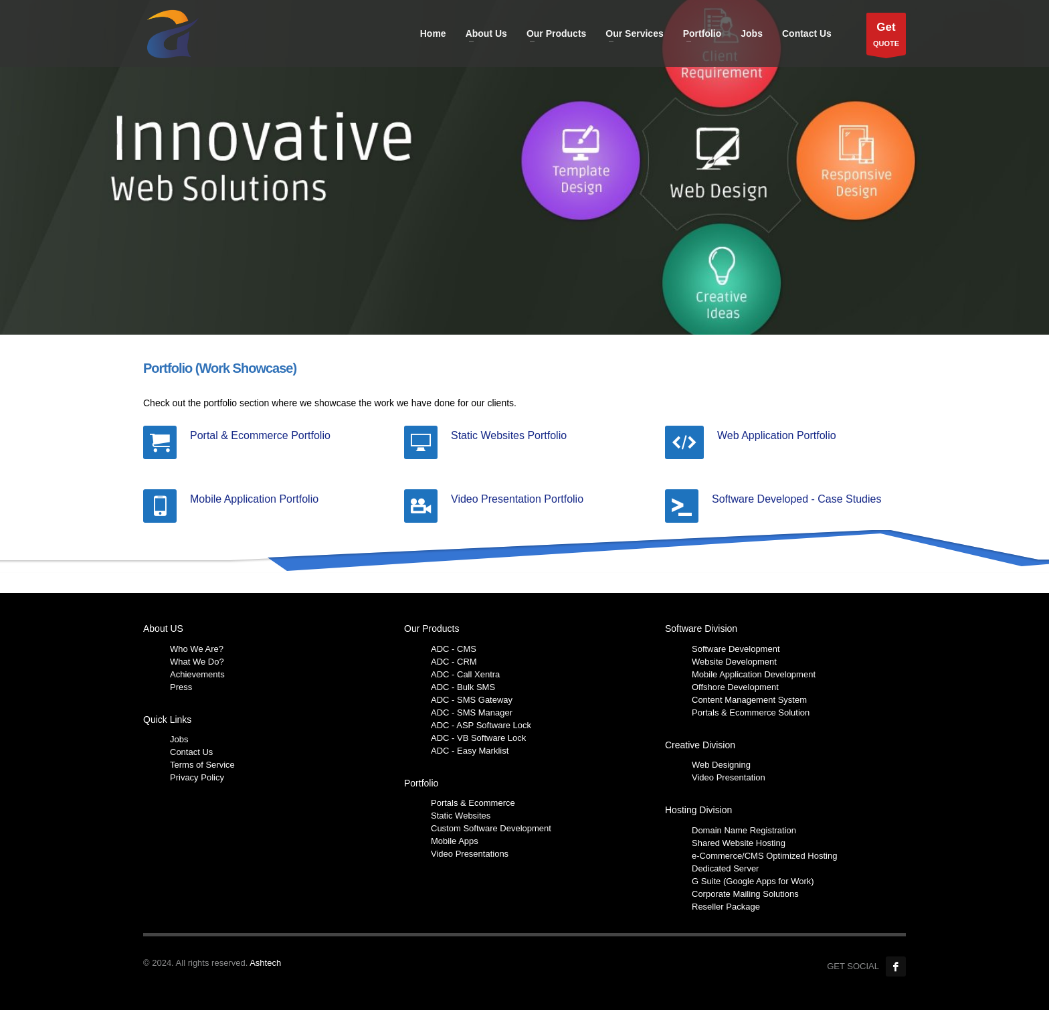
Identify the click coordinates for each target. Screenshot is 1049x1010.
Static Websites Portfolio (509, 435)
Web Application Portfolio (776, 435)
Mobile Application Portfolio (254, 499)
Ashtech (265, 963)
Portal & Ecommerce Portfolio (260, 435)
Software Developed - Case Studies (796, 499)
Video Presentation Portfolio (517, 499)
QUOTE (886, 37)
